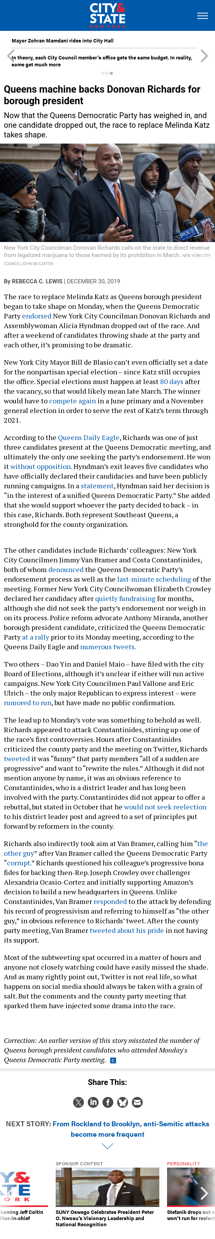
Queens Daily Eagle (88, 437)
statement (97, 485)
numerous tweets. (108, 646)
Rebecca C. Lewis (37, 281)
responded (110, 901)
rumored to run (27, 702)
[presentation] (11, 1194)
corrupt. (19, 862)
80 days (171, 381)
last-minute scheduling (154, 579)
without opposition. (41, 466)
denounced (66, 569)
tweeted (17, 758)
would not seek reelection (165, 806)
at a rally (35, 637)
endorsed (36, 315)
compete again (72, 400)
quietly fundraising (125, 598)
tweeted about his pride (127, 930)
